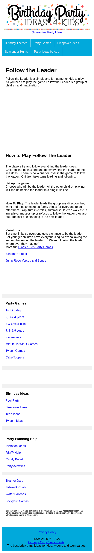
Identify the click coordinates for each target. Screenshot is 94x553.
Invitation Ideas (16, 446)
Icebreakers (13, 337)
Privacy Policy (47, 532)
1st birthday (13, 310)
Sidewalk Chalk (16, 487)
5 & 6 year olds (16, 323)
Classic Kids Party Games (35, 247)
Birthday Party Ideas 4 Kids (46, 542)
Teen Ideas (13, 414)
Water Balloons (16, 494)
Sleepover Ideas (68, 43)
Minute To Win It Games (21, 344)
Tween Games (15, 350)
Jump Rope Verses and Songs (26, 260)
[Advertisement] (47, 120)
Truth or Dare (14, 480)
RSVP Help (13, 452)
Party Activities (15, 466)
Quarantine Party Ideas (47, 32)
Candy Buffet (14, 459)
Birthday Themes (16, 43)
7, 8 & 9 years (15, 330)
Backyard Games (17, 501)
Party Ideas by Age (46, 51)
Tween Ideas (14, 420)
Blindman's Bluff (16, 253)
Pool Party (12, 400)
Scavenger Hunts (16, 51)
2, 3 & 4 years (15, 317)
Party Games (42, 43)
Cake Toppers (15, 357)
